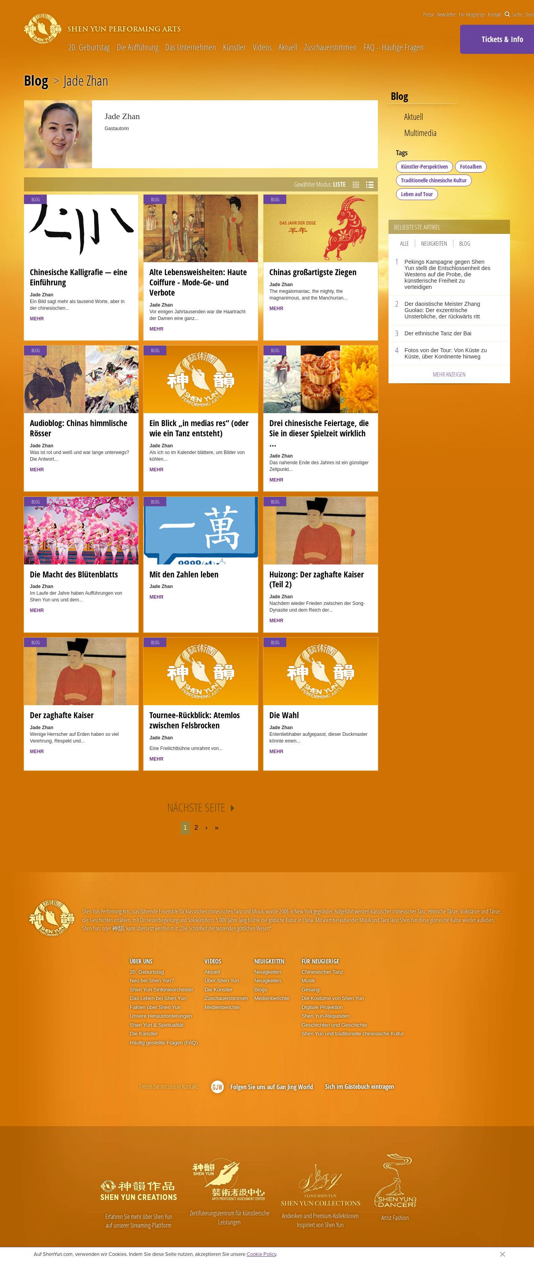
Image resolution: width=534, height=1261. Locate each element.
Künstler (234, 47)
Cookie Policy (261, 1253)
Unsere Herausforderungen (161, 1016)
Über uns (141, 961)
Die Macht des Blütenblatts (74, 574)
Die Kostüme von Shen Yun (333, 998)
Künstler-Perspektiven (424, 166)
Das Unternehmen (190, 47)
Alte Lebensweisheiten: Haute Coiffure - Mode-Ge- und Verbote (198, 282)
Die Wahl (284, 715)
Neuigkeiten (434, 243)
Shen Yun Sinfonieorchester (161, 990)
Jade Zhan (86, 80)
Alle (404, 243)
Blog (36, 80)
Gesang (311, 990)
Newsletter (446, 14)
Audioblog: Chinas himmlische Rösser (78, 428)
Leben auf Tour (417, 194)
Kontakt (494, 14)
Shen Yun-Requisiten (326, 1016)
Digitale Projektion (322, 1007)
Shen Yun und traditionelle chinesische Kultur (353, 1034)
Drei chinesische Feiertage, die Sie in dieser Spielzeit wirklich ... (319, 433)
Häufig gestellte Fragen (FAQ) (164, 1043)
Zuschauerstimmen (330, 47)
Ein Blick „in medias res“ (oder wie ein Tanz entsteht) (199, 428)
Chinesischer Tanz (322, 972)
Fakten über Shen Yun (155, 1007)
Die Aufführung (137, 47)
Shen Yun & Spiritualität (156, 1025)
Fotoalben (471, 166)
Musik (308, 980)
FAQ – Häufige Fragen (393, 47)
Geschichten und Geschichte (334, 1025)
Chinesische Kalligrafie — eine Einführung (78, 277)
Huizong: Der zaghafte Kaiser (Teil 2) (316, 579)
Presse (428, 14)
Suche (513, 14)
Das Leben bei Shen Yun (158, 998)
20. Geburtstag (89, 47)
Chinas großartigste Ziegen (313, 272)
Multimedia (420, 133)
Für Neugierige (472, 14)
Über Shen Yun (221, 980)
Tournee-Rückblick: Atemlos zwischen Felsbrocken (194, 720)
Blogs (260, 990)
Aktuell (287, 47)
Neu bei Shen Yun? (152, 980)
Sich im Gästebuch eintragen (359, 1086)
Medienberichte (221, 1007)
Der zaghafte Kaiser (62, 715)
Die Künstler (144, 1034)
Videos (262, 47)
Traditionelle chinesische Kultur (434, 180)
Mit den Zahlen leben (184, 574)
